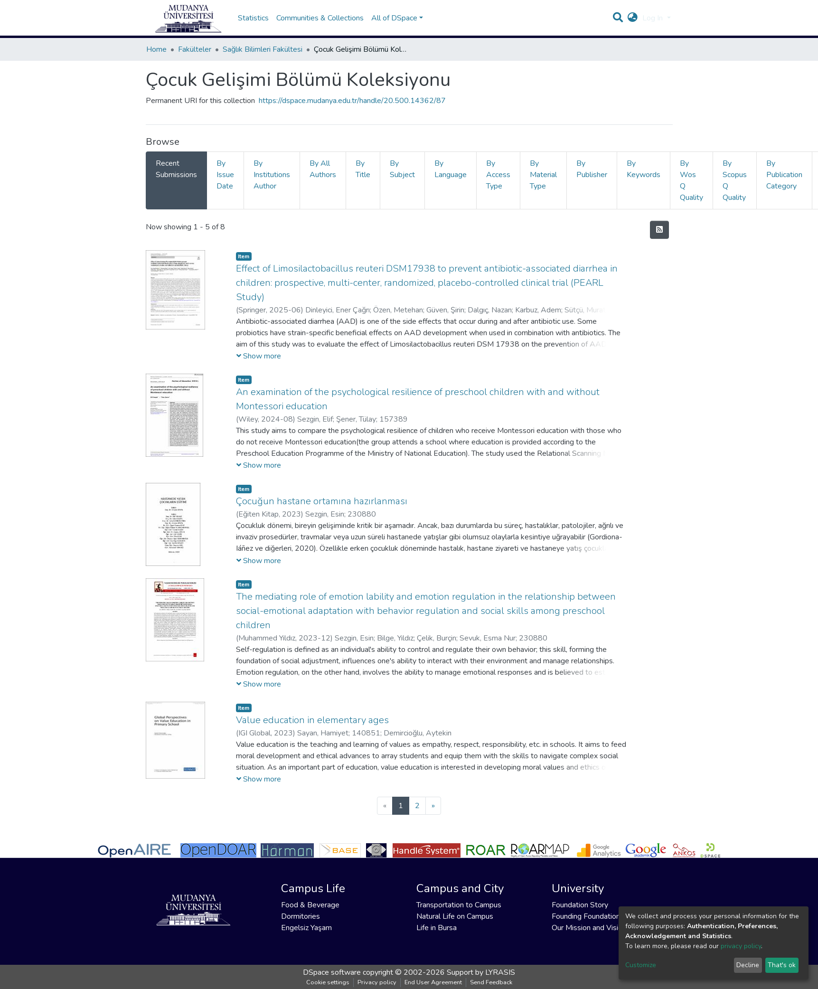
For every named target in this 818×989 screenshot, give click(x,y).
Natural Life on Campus (454, 916)
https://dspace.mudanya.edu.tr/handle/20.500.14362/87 (352, 110)
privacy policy (741, 946)
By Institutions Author (272, 184)
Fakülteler (194, 59)
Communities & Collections (320, 23)
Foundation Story (580, 905)
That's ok (782, 965)
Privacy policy (376, 982)
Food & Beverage (310, 905)
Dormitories (300, 916)
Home (156, 59)
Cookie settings (327, 982)
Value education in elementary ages (312, 729)
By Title (363, 178)
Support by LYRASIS (481, 972)
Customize (640, 965)
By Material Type (543, 184)
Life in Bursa (436, 928)
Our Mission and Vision (589, 928)
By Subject (402, 178)
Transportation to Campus (458, 905)
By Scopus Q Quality (735, 190)
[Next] (433, 815)
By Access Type (498, 184)
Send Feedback (491, 982)
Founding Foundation (586, 916)
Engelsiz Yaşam (306, 928)
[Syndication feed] (659, 239)
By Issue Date (225, 184)
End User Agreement (433, 982)
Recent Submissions (176, 178)
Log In (653, 23)
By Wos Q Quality (691, 190)
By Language (450, 178)
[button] (632, 22)
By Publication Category (784, 184)
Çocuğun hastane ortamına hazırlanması (321, 510)
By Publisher (591, 178)
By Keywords (643, 178)
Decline (747, 965)
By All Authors (323, 178)
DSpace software (332, 972)
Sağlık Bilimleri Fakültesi (262, 59)
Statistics (253, 23)
